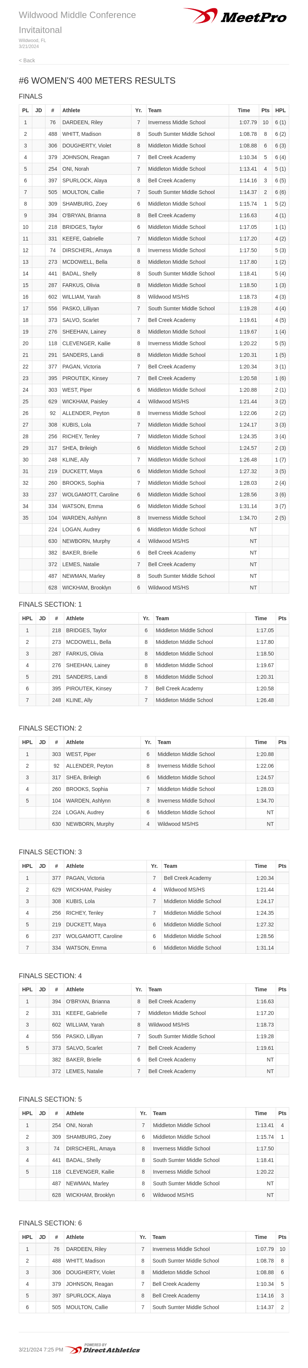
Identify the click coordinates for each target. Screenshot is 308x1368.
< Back (27, 60)
